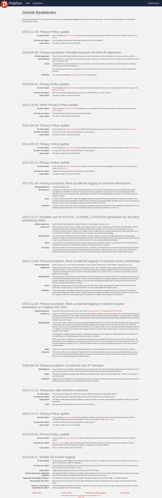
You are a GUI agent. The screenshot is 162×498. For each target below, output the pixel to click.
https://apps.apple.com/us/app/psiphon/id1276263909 (104, 311)
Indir (28, 3)
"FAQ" (41, 19)
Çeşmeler (38, 3)
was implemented (77, 75)
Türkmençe (154, 3)
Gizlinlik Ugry (81, 497)
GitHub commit (59, 90)
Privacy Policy (70, 35)
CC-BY (99, 495)
